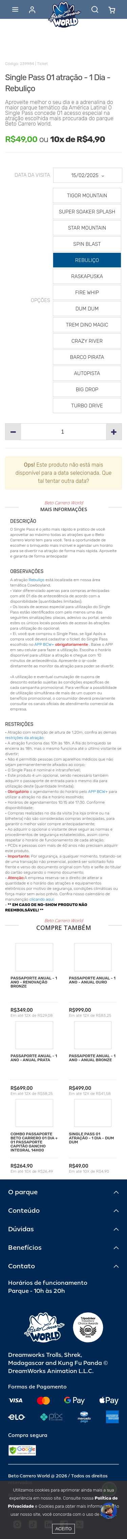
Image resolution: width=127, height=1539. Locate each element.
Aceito (63, 1528)
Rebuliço (36, 579)
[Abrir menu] (15, 9)
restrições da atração (24, 737)
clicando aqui (41, 899)
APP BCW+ (44, 644)
